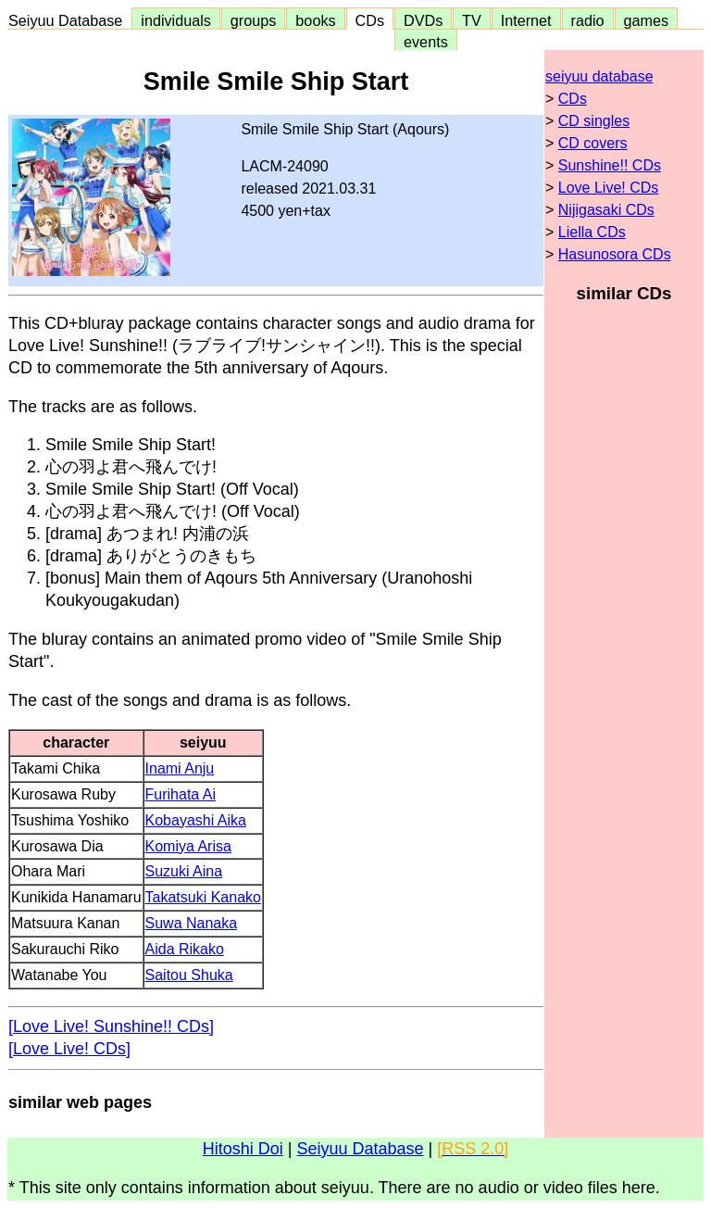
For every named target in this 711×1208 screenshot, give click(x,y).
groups (253, 20)
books (315, 20)
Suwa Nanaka (191, 923)
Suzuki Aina (184, 871)
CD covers (593, 143)
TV (471, 20)
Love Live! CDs (608, 187)
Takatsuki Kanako (203, 897)
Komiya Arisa (188, 846)
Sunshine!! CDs (609, 165)
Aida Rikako (184, 949)
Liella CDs (592, 232)
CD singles (594, 121)
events (425, 41)
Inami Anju (180, 768)
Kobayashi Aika (195, 820)
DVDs (423, 20)
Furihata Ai (180, 794)
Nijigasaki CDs (606, 210)
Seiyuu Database (69, 20)
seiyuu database (599, 76)
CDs (370, 20)
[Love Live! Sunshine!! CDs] (111, 1026)
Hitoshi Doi (243, 1148)
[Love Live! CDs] (69, 1048)
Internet (526, 20)
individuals (175, 20)
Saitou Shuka (189, 975)
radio (588, 20)
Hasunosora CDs (614, 254)
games (647, 20)
